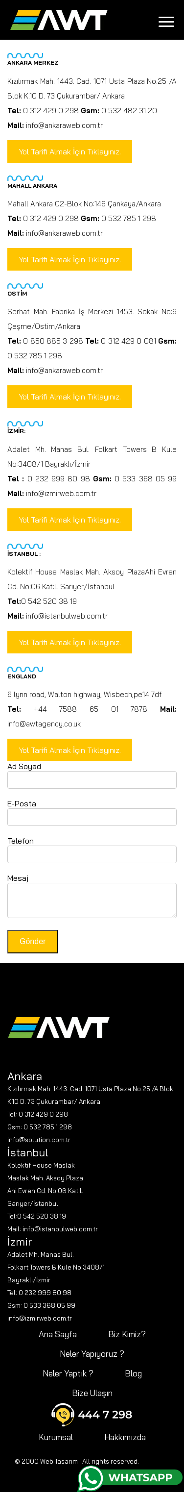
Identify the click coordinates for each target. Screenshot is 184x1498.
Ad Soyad (24, 766)
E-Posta (21, 803)
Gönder (33, 947)
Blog (133, 1379)
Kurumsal (56, 1443)
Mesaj (17, 878)
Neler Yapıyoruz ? (92, 1359)
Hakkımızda (125, 1443)
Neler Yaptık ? (68, 1379)
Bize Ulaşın (92, 1399)
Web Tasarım (59, 1467)
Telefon (20, 841)
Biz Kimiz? (127, 1340)
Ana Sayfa (58, 1340)
